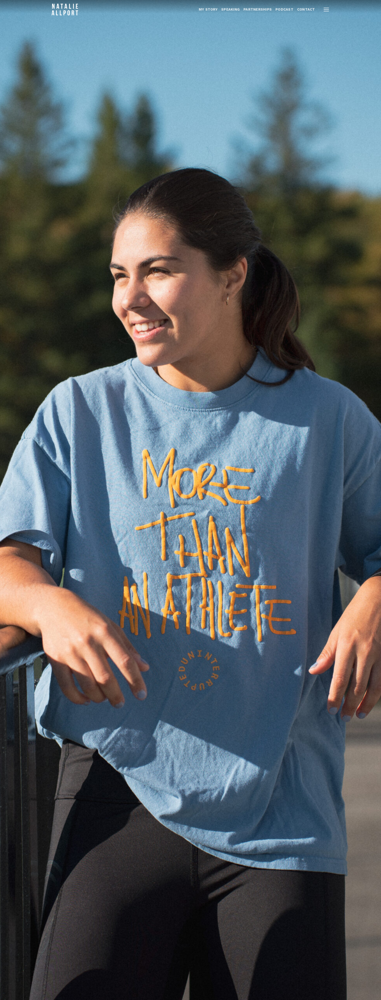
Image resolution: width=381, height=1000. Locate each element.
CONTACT (306, 9)
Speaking (230, 9)
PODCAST (284, 9)
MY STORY (208, 9)
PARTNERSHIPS (257, 9)
